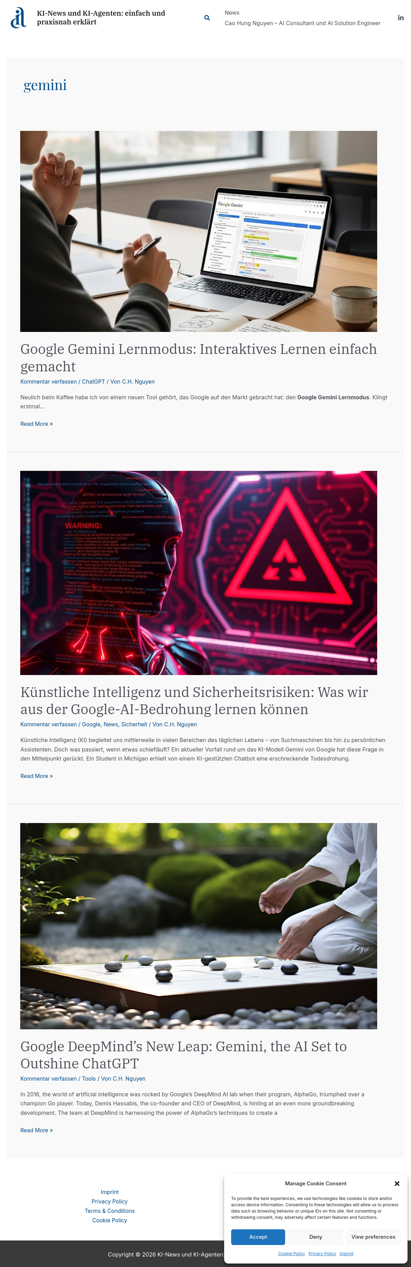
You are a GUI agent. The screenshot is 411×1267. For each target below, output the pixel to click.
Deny (315, 1236)
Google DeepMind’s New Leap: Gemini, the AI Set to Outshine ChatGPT (187, 1054)
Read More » (37, 423)
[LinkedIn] (401, 18)
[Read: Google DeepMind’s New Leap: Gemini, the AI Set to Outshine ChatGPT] (198, 924)
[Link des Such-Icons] (209, 18)
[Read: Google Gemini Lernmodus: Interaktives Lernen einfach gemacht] (198, 231)
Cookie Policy (291, 1253)
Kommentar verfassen (49, 381)
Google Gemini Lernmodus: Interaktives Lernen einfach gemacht (202, 357)
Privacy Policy (322, 1253)
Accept (258, 1236)
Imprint (346, 1253)
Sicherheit (136, 723)
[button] (397, 1183)
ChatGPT (95, 381)
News (112, 723)
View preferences (373, 1236)
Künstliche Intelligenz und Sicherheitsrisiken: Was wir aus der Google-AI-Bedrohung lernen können (198, 700)
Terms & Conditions (109, 1209)
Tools (90, 1077)
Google (92, 723)
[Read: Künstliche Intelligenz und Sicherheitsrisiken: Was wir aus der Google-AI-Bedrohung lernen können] (198, 572)
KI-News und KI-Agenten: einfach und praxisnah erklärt (101, 17)
